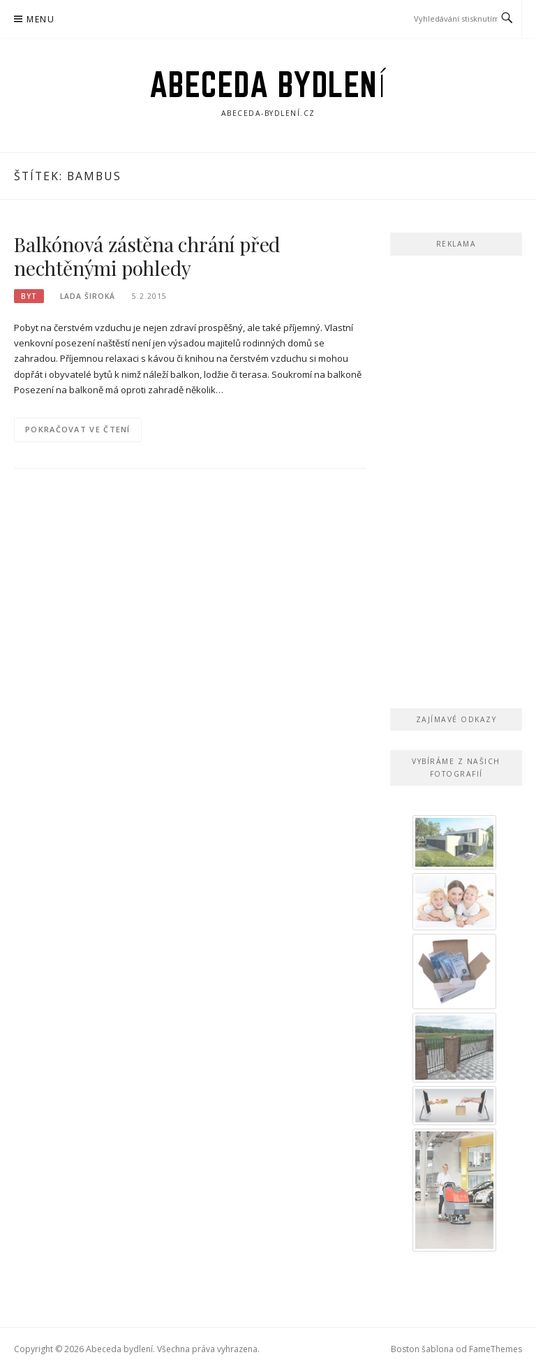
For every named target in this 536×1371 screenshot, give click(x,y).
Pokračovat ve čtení (78, 429)
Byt (29, 296)
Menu (40, 19)
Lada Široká (87, 296)
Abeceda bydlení (268, 84)
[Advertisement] (456, 479)
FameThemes (495, 1349)
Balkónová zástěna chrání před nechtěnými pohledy (147, 256)
